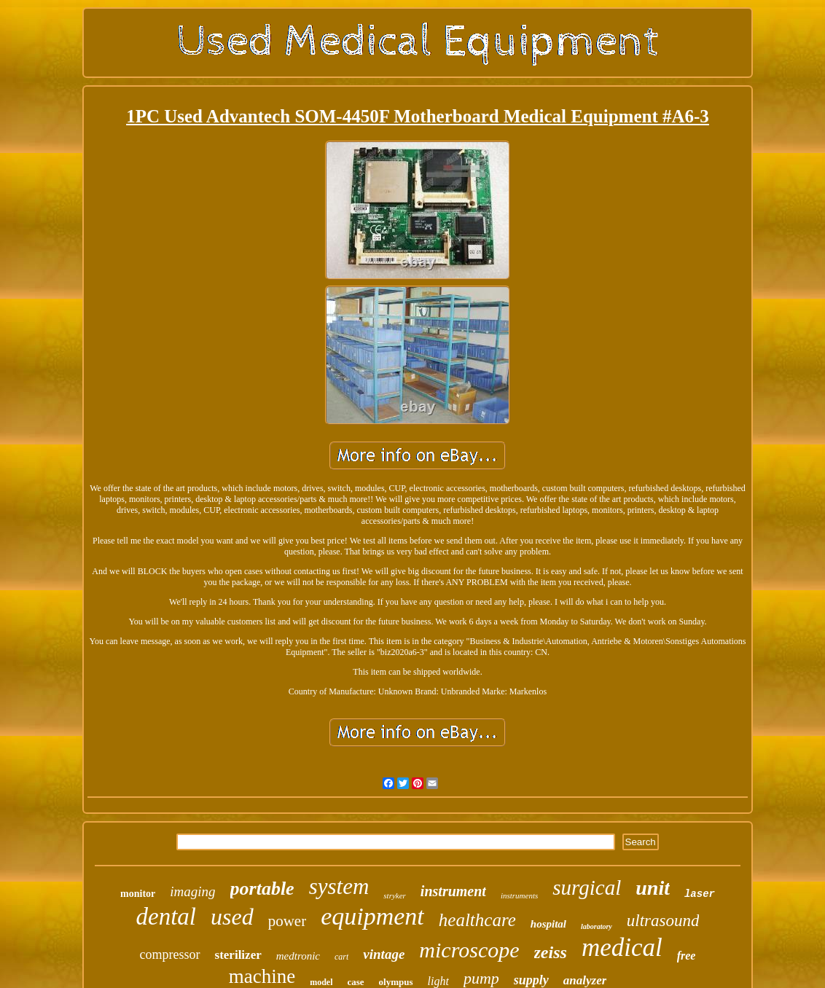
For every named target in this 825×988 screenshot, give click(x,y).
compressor (170, 954)
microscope (469, 950)
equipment (372, 916)
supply (531, 980)
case (355, 981)
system (339, 886)
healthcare (477, 920)
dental (166, 916)
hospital (548, 924)
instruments (519, 895)
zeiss (550, 952)
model (321, 982)
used (232, 916)
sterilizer (238, 955)
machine (262, 976)
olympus (396, 981)
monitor (137, 893)
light (438, 981)
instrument (453, 891)
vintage (383, 954)
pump (481, 978)
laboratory (596, 926)
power (287, 921)
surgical (586, 887)
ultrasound (663, 920)
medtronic (298, 956)
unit (653, 888)
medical (622, 947)
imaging (192, 891)
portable (262, 888)
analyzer (585, 980)
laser (699, 894)
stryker (394, 895)
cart (341, 957)
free (686, 955)
